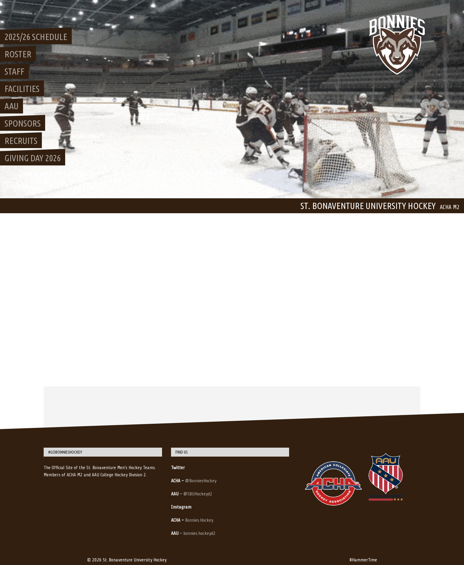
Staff (14, 71)
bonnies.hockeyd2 (199, 533)
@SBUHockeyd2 (197, 494)
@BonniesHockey (200, 480)
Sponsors (22, 123)
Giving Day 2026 (32, 158)
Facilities (21, 89)
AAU (11, 106)
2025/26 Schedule (35, 37)
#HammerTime (363, 560)
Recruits (20, 141)
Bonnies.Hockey (199, 520)
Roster (17, 54)
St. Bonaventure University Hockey (368, 206)
